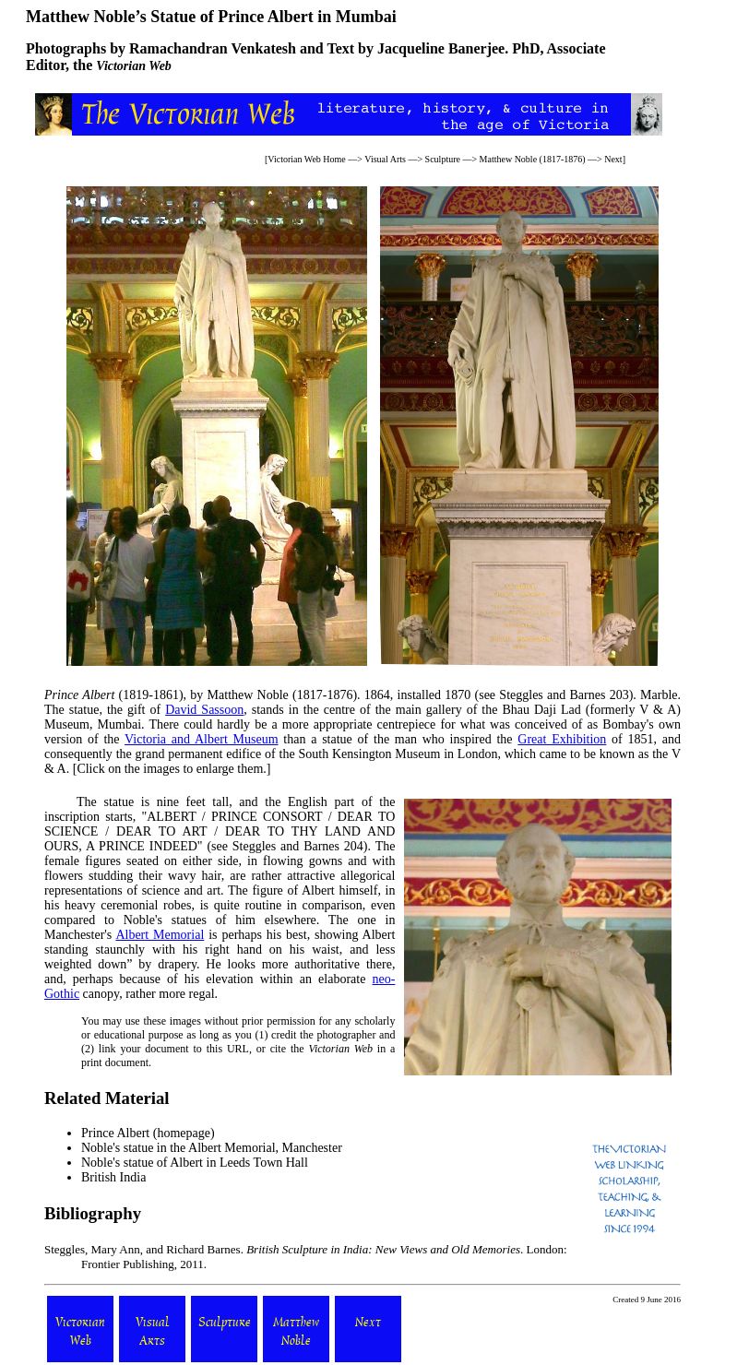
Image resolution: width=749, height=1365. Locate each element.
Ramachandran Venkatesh (212, 48)
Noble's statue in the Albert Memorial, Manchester (211, 1148)
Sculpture (442, 159)
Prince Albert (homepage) (148, 1133)
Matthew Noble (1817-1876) (533, 159)
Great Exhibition (561, 739)
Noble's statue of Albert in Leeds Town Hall (194, 1162)
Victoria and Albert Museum (202, 739)
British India (113, 1177)
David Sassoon (204, 710)
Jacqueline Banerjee (441, 48)
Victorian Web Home (307, 159)
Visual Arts (385, 159)
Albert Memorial (159, 935)
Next (613, 159)
